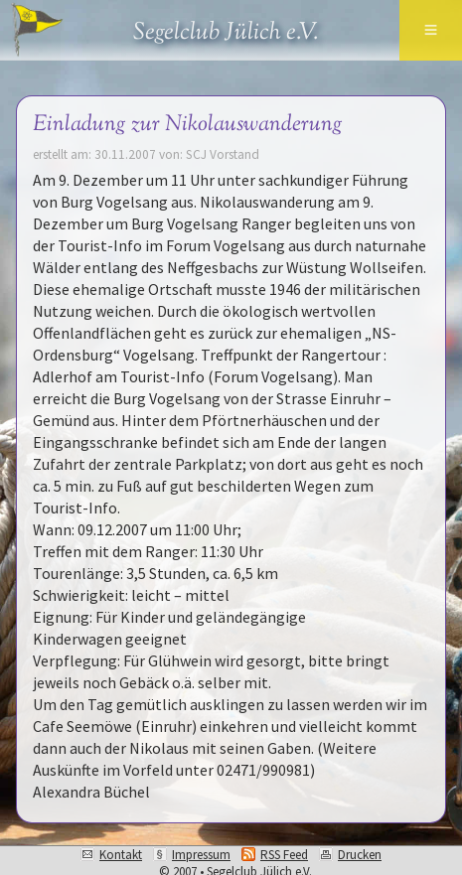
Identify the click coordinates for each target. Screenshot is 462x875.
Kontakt (120, 854)
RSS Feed (284, 854)
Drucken (360, 854)
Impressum (201, 854)
